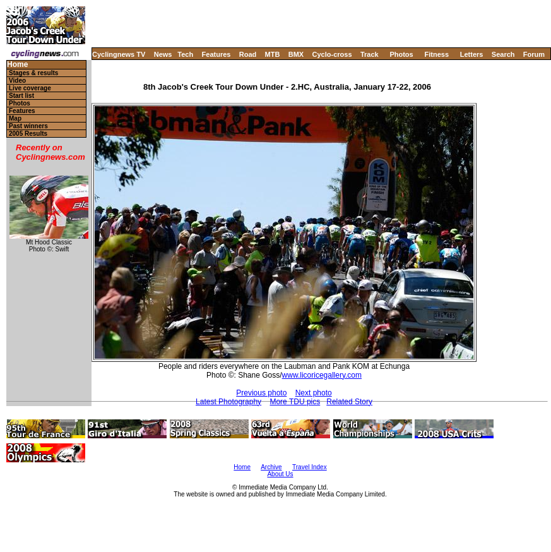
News (163, 54)
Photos (401, 54)
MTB (272, 54)
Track (369, 54)
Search (503, 54)
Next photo (313, 392)
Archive (271, 467)
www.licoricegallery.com (322, 375)
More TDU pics (295, 401)
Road (248, 54)
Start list (21, 95)
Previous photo (261, 392)
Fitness (436, 54)
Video (17, 80)
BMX (296, 54)
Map (15, 118)
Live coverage (30, 88)
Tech (185, 54)
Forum (534, 54)
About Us (280, 474)
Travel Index (309, 467)
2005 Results (28, 133)
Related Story (349, 401)
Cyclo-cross (332, 54)
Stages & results (33, 72)
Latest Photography (228, 401)
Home (17, 65)
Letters (471, 54)
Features (216, 54)
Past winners (28, 126)
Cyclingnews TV (118, 54)
